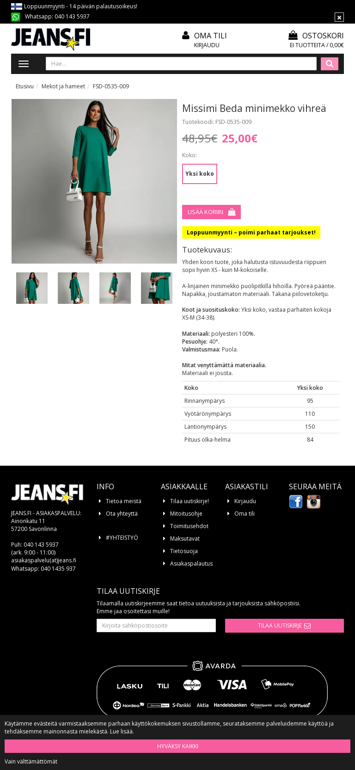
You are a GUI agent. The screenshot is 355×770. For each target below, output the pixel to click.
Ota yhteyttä (122, 513)
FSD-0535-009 (111, 86)
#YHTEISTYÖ (122, 538)
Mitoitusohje (186, 513)
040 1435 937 (58, 569)
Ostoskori (316, 36)
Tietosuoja (184, 551)
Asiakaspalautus (191, 563)
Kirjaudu (207, 45)
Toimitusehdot (189, 526)
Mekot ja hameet (63, 86)
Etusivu (25, 86)
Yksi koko (199, 174)
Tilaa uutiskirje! (189, 501)
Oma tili (210, 36)
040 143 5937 (72, 16)
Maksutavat (185, 538)
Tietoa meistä (123, 501)
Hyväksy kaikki (177, 746)
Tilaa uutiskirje (280, 625)
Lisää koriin (205, 212)
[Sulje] (339, 17)
